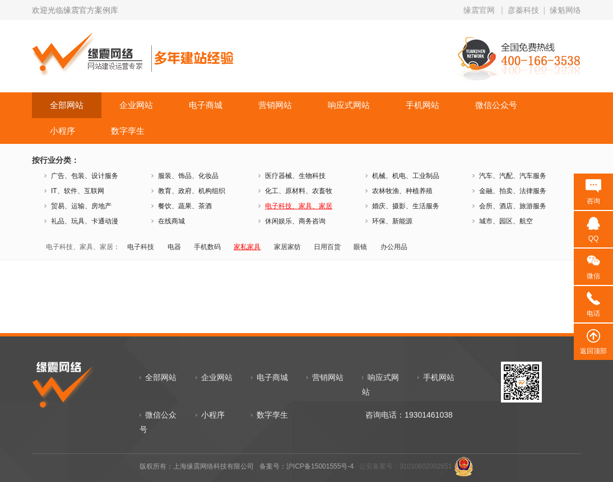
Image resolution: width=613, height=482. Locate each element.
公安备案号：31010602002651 (405, 466)
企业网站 (136, 105)
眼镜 (360, 247)
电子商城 (205, 105)
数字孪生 (128, 130)
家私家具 (247, 247)
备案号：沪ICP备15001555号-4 (306, 466)
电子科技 (140, 247)
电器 (174, 247)
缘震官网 (479, 10)
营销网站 (275, 105)
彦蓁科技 (523, 10)
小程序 (62, 130)
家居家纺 (287, 247)
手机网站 (422, 105)
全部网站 (66, 105)
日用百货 (327, 247)
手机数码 (207, 247)
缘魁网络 (565, 10)
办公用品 (393, 247)
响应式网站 (349, 105)
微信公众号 (496, 105)
